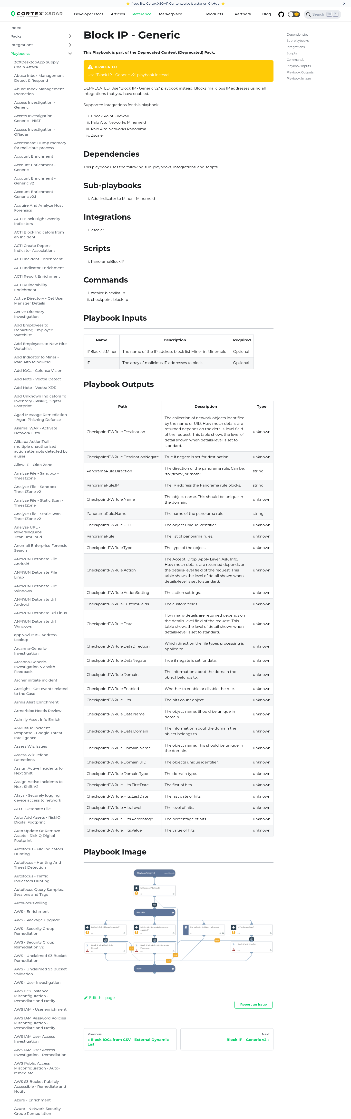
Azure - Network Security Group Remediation (37, 1111)
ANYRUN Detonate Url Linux (40, 612)
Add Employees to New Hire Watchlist (40, 346)
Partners (243, 14)
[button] (294, 14)
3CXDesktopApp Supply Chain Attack (36, 64)
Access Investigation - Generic (34, 105)
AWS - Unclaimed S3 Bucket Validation (40, 971)
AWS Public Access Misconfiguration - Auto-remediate (37, 1068)
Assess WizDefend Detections (31, 757)
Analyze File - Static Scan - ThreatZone (38, 503)
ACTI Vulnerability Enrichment (30, 287)
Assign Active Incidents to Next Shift (38, 770)
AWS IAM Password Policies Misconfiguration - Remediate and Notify (40, 1023)
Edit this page (99, 997)
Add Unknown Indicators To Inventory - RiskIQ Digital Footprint (40, 401)
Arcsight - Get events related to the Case (41, 691)
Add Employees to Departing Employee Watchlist (33, 330)
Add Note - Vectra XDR (35, 387)
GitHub (214, 3)
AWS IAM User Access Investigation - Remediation (40, 1052)
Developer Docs (89, 14)
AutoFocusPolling (30, 903)
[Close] (344, 3)
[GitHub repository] (281, 14)
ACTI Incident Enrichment (38, 259)
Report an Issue (253, 1004)
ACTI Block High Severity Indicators (37, 221)
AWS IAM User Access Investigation (34, 1039)
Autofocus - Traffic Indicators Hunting (31, 878)
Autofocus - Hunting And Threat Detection (37, 865)
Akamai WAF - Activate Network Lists (35, 430)
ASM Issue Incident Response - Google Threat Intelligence (38, 733)
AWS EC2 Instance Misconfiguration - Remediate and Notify (34, 996)
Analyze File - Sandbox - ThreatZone (36, 475)
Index (15, 27)
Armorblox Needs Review (37, 710)
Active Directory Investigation (29, 314)
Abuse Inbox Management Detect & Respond (39, 78)
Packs (15, 36)
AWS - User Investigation (37, 982)
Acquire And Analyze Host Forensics (38, 208)
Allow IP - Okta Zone (33, 464)
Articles (118, 14)
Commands (295, 59)
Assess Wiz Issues (30, 746)
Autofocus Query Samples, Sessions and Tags (39, 892)
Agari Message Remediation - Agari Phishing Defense (40, 417)
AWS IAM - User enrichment (40, 1009)
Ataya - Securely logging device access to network (37, 798)
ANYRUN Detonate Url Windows (35, 624)
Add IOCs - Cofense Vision (38, 370)
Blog (266, 14)
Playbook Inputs (299, 66)
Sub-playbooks (298, 40)
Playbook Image (299, 78)
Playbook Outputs (300, 72)
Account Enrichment (33, 156)
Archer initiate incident (35, 680)
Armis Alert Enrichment (36, 702)
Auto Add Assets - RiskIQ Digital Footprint (37, 819)
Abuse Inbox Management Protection (39, 91)
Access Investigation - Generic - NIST (34, 118)
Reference (141, 14)
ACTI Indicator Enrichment (39, 267)
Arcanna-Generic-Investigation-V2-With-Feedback (35, 667)
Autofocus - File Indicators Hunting (38, 851)
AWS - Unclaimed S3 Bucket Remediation (40, 958)
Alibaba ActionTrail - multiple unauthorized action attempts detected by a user (41, 448)
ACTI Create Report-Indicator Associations (34, 248)
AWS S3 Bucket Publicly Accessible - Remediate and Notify (40, 1086)
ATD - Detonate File (32, 808)
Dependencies (297, 34)
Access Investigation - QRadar (34, 132)
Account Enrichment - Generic (35, 167)
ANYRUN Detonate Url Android (35, 602)
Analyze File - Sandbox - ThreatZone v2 (36, 489)
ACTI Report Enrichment (37, 276)
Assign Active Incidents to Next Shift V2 (38, 784)
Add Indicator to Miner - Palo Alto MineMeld (36, 359)
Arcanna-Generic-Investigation (30, 651)
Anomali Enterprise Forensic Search (40, 548)
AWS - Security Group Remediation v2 (34, 944)
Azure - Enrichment (32, 1100)
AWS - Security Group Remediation (34, 931)
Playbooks (20, 53)
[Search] (322, 14)
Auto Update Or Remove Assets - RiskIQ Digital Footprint (37, 835)
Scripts (292, 53)
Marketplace (170, 14)
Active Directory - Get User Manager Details (39, 300)
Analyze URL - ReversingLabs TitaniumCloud (28, 532)
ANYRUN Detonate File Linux (35, 575)
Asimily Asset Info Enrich (37, 719)
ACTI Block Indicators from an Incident (39, 234)
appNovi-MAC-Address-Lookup (36, 637)
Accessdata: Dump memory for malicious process (40, 145)
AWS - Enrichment (31, 911)
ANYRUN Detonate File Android (35, 561)
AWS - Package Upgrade (37, 920)
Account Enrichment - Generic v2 (35, 180)
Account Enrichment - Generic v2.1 (35, 194)
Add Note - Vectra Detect (37, 379)
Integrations (21, 44)
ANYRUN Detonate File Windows (35, 588)
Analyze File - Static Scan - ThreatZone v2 (38, 516)
